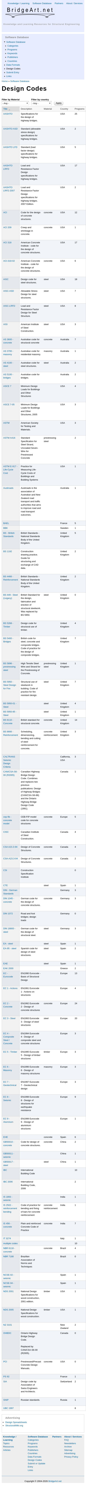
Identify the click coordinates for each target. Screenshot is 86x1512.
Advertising (69, 1453)
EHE (5, 1137)
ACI (5, 212)
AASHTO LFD (10, 147)
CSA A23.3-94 (10, 847)
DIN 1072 (8, 913)
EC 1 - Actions (10, 988)
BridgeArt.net (54, 1481)
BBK (5, 528)
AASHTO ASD (10, 128)
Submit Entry (12, 72)
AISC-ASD (8, 291)
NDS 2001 (8, 1291)
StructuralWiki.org (14, 1425)
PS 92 (6, 1376)
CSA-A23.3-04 (10, 858)
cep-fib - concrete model (7, 820)
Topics (6, 1443)
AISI (5, 324)
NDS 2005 (8, 1309)
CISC (6, 832)
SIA (5, 1381)
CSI (5, 870)
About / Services (74, 3)
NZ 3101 (7, 1325)
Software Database (42, 3)
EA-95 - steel (9, 948)
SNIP (5, 1400)
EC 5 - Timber (10, 1052)
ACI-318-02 (9, 261)
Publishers (12, 57)
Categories (12, 45)
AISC (5, 279)
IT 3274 (7, 1238)
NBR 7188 (8, 1256)
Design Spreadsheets (16, 1422)
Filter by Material (11, 99)
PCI (5, 1361)
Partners (59, 3)
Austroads (8, 488)
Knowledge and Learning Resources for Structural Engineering (41, 24)
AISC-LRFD (9, 306)
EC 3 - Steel (9, 1018)
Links (9, 76)
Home (5, 81)
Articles (7, 1450)
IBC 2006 (8, 1181)
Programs (12, 49)
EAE (5, 963)
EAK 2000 (8, 968)
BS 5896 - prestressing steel (9, 666)
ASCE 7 (7, 386)
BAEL (6, 523)
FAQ (66, 1440)
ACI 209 (7, 227)
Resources (8, 1446)
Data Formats (13, 65)
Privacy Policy (71, 1456)
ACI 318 (7, 242)
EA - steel (8, 943)
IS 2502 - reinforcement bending (10, 1208)
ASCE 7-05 (9, 404)
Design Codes (13, 68)
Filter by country (40, 99)
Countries (12, 61)
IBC (5, 1170)
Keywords (12, 53)
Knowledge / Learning (18, 3)
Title (7, 109)
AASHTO (7, 114)
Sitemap (68, 1450)
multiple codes (10, 1243)
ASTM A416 (9, 438)
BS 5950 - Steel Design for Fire (9, 685)
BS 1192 (7, 551)
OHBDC (7, 1333)
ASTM (6, 423)
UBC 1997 (8, 1408)
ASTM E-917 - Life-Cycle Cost (10, 469)
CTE (5, 885)
